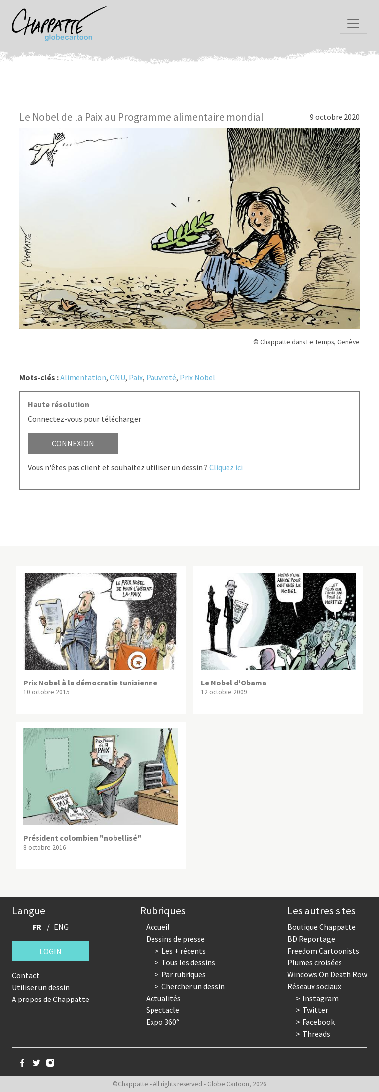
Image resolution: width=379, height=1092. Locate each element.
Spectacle (162, 1010)
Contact (25, 975)
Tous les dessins (188, 962)
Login (50, 951)
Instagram (321, 998)
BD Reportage (311, 939)
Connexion (73, 443)
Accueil (158, 927)
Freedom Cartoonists (323, 951)
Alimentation (83, 377)
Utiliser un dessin (41, 987)
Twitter (315, 1010)
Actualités (163, 998)
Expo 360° (162, 1022)
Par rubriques (183, 974)
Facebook (319, 1022)
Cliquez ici (226, 467)
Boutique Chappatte (321, 927)
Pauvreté (161, 377)
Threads (316, 1034)
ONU (117, 377)
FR (37, 927)
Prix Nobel (197, 377)
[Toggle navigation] (353, 24)
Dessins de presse (175, 939)
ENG (61, 927)
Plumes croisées (314, 962)
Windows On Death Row (327, 974)
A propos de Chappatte (50, 999)
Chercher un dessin (193, 986)
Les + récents (183, 951)
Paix (136, 377)
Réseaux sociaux (314, 986)
